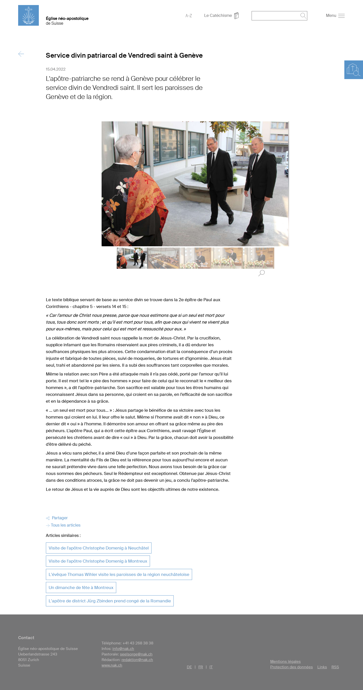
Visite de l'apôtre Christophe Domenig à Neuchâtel (99, 548)
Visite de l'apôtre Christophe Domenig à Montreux (98, 561)
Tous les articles (63, 525)
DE (189, 667)
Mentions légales (285, 661)
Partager (57, 518)
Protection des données (291, 667)
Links (322, 667)
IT (211, 667)
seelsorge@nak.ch (136, 654)
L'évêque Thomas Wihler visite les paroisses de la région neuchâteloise (119, 574)
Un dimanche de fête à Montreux (81, 587)
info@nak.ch (123, 648)
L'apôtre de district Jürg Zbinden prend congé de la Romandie (110, 601)
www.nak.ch (112, 665)
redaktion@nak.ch (137, 659)
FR (200, 667)
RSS (335, 667)
